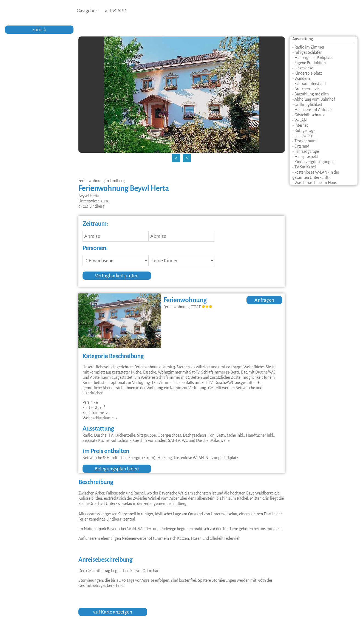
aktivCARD (115, 10)
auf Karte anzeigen (112, 612)
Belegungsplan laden (117, 468)
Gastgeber (87, 10)
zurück (39, 29)
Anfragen (264, 300)
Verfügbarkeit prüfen (116, 275)
